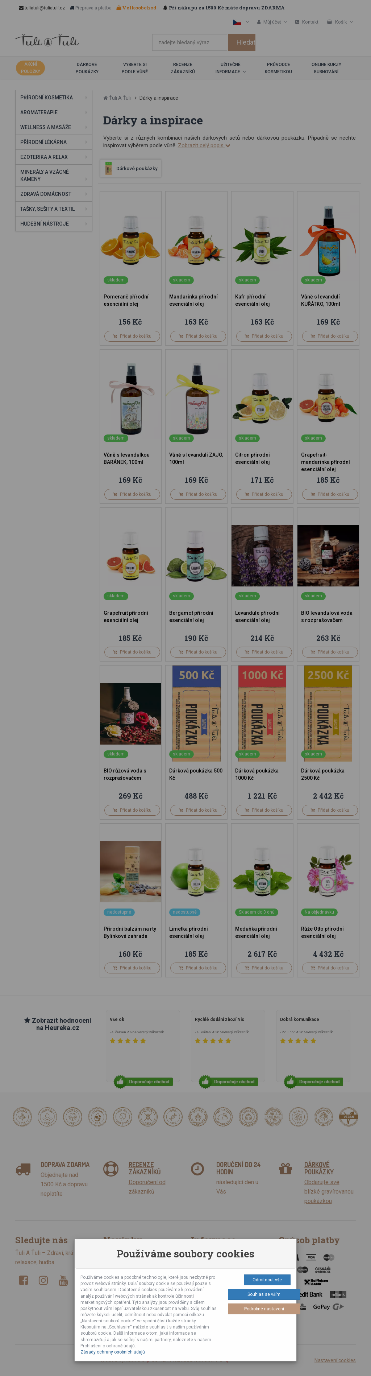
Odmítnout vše (267, 1279)
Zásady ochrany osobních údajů (112, 1352)
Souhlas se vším (263, 1294)
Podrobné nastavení (264, 1308)
